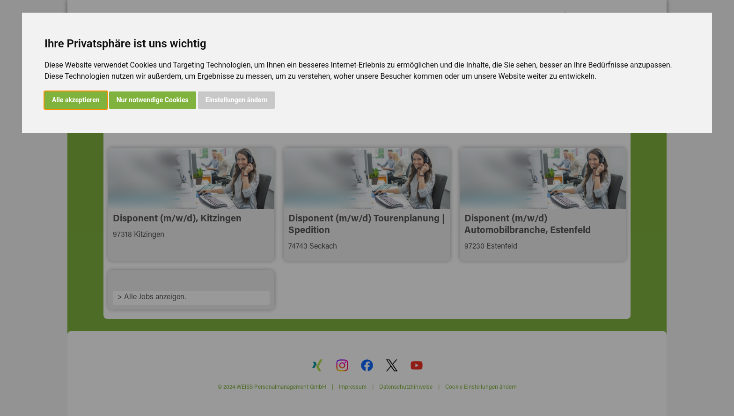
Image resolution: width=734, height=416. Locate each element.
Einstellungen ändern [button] (237, 100)
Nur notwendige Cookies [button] (153, 100)
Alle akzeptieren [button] (76, 100)
